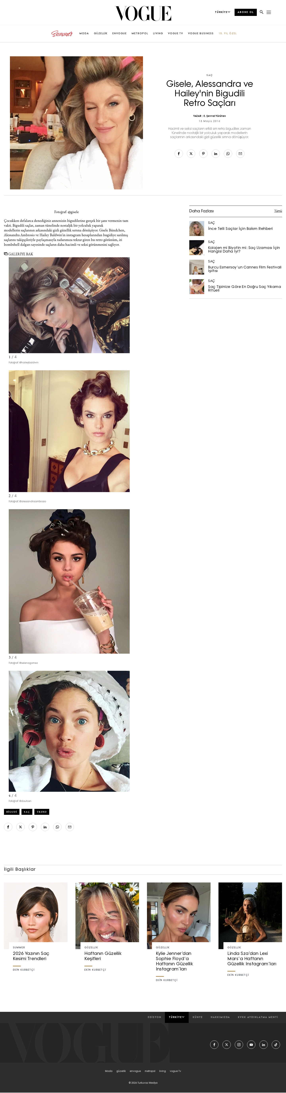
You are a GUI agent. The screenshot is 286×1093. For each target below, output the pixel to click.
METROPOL (140, 33)
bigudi (11, 811)
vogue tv (175, 1071)
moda (108, 1071)
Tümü (278, 211)
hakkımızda (220, 1017)
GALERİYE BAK (18, 254)
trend (42, 811)
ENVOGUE (119, 33)
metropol (150, 1071)
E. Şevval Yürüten (215, 116)
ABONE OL (246, 12)
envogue (135, 1071)
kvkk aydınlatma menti (258, 1017)
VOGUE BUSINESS (201, 33)
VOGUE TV (175, 33)
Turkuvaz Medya (147, 1083)
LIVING (158, 33)
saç (27, 811)
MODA (84, 33)
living (162, 1071)
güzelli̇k (121, 1071)
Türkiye (177, 1017)
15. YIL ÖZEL (228, 33)
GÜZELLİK (100, 33)
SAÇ (209, 75)
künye (198, 1017)
